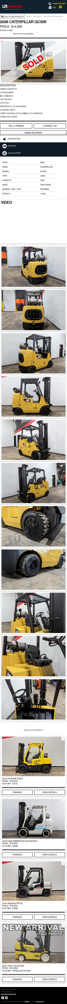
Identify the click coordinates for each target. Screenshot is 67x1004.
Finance (17, 792)
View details (49, 792)
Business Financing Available (23, 34)
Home (28, 16)
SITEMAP (27, 1001)
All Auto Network (40, 1001)
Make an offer (33, 132)
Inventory (37, 16)
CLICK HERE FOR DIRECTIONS (8, 994)
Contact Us (50, 126)
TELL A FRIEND (16, 126)
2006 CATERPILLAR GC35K (53, 16)
